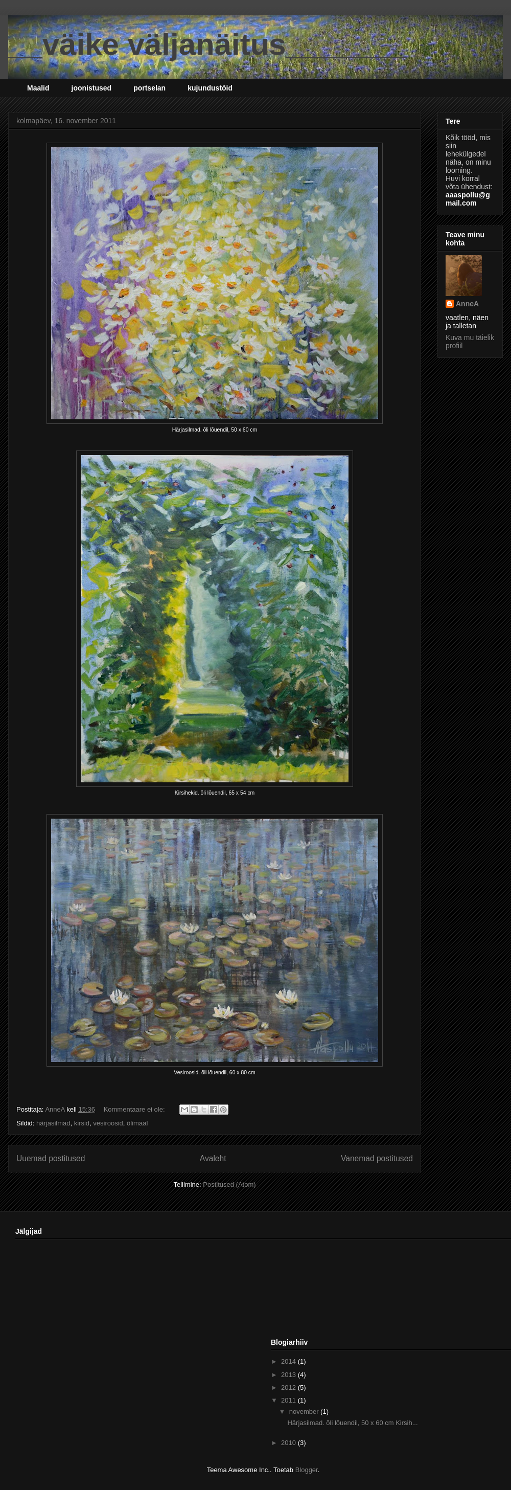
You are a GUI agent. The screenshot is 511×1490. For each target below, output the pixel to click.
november (304, 1411)
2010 (289, 1443)
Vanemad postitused (377, 1158)
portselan (149, 88)
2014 (289, 1361)
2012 (289, 1387)
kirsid (81, 1123)
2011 (289, 1400)
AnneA (467, 304)
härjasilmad (53, 1123)
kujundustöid (210, 88)
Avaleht (213, 1158)
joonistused (92, 88)
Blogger (306, 1470)
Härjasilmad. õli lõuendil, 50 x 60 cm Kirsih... (352, 1423)
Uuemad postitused (50, 1158)
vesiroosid (108, 1123)
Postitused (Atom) (229, 1184)
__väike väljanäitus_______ (206, 44)
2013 (289, 1375)
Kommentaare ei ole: (135, 1109)
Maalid (38, 88)
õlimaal (137, 1123)
